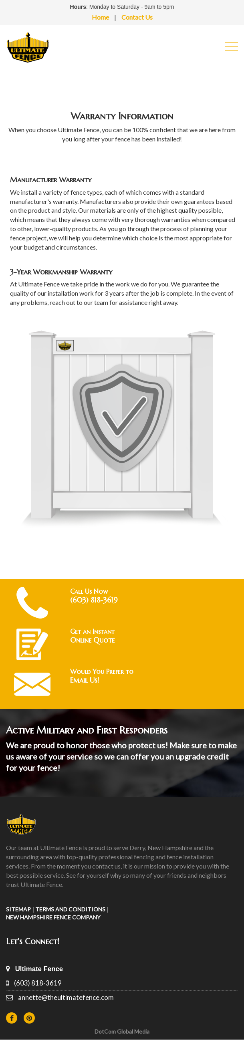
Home (100, 17)
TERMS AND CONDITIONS (70, 909)
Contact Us (137, 17)
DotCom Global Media (122, 1031)
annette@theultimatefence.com (66, 997)
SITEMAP (18, 909)
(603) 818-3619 (38, 983)
